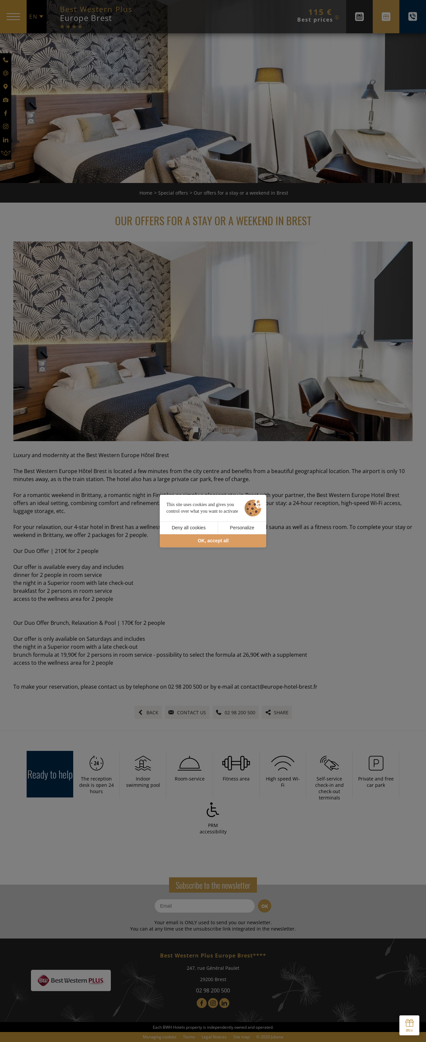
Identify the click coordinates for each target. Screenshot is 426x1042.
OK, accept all (213, 540)
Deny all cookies (189, 527)
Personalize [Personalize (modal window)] (242, 527)
